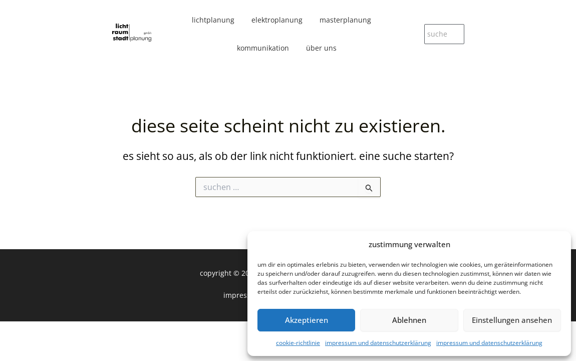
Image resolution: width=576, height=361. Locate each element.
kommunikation (263, 48)
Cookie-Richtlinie (298, 342)
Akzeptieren (306, 320)
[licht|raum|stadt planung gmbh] (131, 33)
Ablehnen (409, 320)
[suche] (444, 34)
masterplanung (345, 20)
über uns (321, 48)
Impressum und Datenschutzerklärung (378, 342)
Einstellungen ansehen (512, 320)
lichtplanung (213, 20)
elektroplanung (277, 20)
